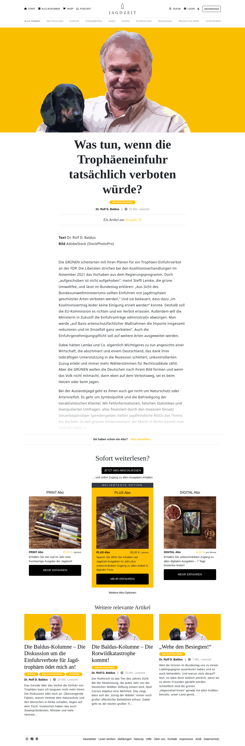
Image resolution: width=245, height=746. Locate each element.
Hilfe (149, 739)
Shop (68, 9)
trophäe (74, 674)
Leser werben (107, 739)
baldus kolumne (123, 202)
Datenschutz (211, 739)
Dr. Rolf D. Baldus (107, 209)
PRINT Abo (55, 492)
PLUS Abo (122, 493)
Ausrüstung (144, 21)
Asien (112, 21)
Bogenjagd (165, 21)
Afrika (126, 21)
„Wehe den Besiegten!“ (185, 647)
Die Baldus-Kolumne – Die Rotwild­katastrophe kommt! (122, 653)
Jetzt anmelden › (141, 439)
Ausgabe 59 (133, 220)
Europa (74, 21)
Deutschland (55, 21)
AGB (198, 739)
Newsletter (89, 739)
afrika (31, 674)
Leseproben (213, 21)
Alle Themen (32, 21)
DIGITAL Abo (190, 492)
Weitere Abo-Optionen (122, 592)
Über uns (159, 739)
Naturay (139, 739)
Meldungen (125, 739)
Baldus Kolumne (189, 21)
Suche (175, 9)
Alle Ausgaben (49, 9)
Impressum (186, 739)
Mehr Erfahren (55, 570)
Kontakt (172, 739)
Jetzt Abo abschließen (122, 470)
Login (189, 9)
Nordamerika (93, 21)
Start (29, 9)
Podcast (83, 9)
